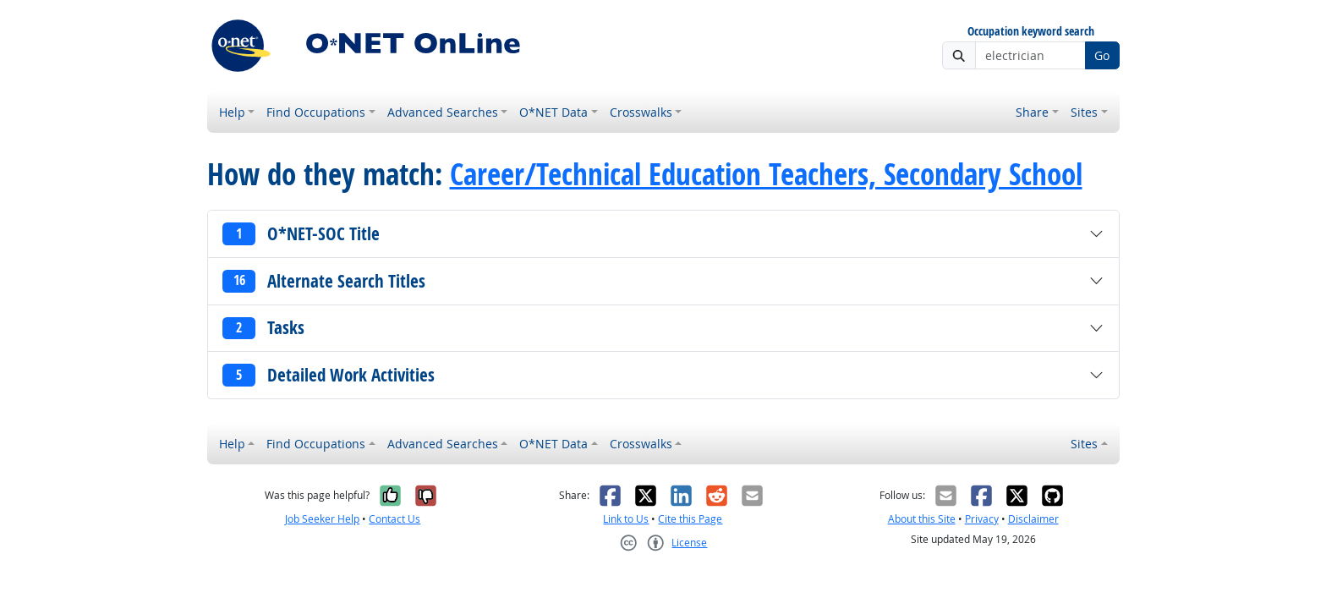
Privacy (982, 519)
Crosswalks (641, 112)
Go (1102, 55)
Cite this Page (690, 519)
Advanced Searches (442, 112)
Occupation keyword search (1030, 32)
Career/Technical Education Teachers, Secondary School (766, 174)
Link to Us (626, 519)
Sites (1084, 112)
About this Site (922, 519)
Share (1032, 112)
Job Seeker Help (322, 519)
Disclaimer (1033, 519)
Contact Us (394, 519)
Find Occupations (315, 112)
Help (232, 112)
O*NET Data (553, 112)
